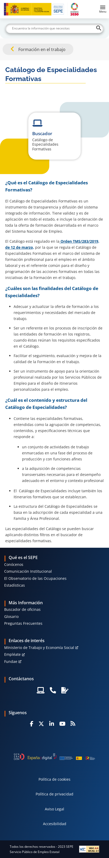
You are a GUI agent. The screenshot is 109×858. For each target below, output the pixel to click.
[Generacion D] (54, 757)
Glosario (11, 616)
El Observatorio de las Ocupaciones (35, 578)
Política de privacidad (54, 793)
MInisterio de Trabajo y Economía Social (39, 647)
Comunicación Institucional (28, 571)
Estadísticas (14, 585)
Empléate (12, 654)
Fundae (10, 661)
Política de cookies (54, 779)
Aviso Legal (54, 808)
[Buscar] (54, 28)
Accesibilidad (54, 823)
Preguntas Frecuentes (23, 623)
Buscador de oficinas (22, 609)
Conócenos (13, 564)
